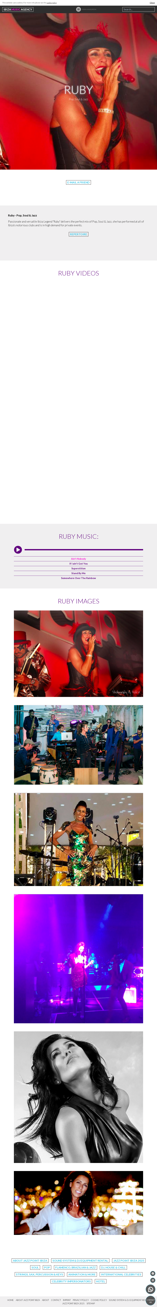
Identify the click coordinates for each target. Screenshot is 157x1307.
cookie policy (52, 2)
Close (152, 2)
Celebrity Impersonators (71, 1281)
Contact (56, 1300)
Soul (35, 1267)
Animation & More (82, 1274)
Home (10, 1300)
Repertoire (78, 234)
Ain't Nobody (78, 558)
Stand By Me (78, 573)
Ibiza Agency (18, 9)
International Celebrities (121, 1274)
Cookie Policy (99, 1300)
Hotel (100, 1281)
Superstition (78, 568)
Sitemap (91, 1303)
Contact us (150, 1301)
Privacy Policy (81, 1300)
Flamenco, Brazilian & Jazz (75, 1267)
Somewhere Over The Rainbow (78, 578)
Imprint (67, 1300)
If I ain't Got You (78, 563)
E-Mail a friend (78, 182)
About (45, 1300)
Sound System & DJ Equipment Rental (80, 1260)
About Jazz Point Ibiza (30, 1260)
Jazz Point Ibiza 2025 (128, 1260)
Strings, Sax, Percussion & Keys (39, 1274)
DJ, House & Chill (113, 1267)
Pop (47, 1267)
